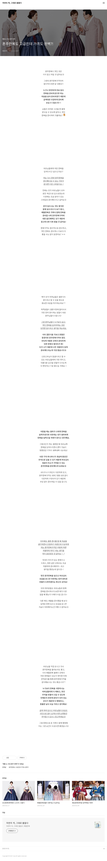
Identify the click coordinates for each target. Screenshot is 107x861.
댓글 (3, 812)
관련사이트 (5, 848)
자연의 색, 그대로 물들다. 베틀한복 (18, 826)
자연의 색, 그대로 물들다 (12, 3)
